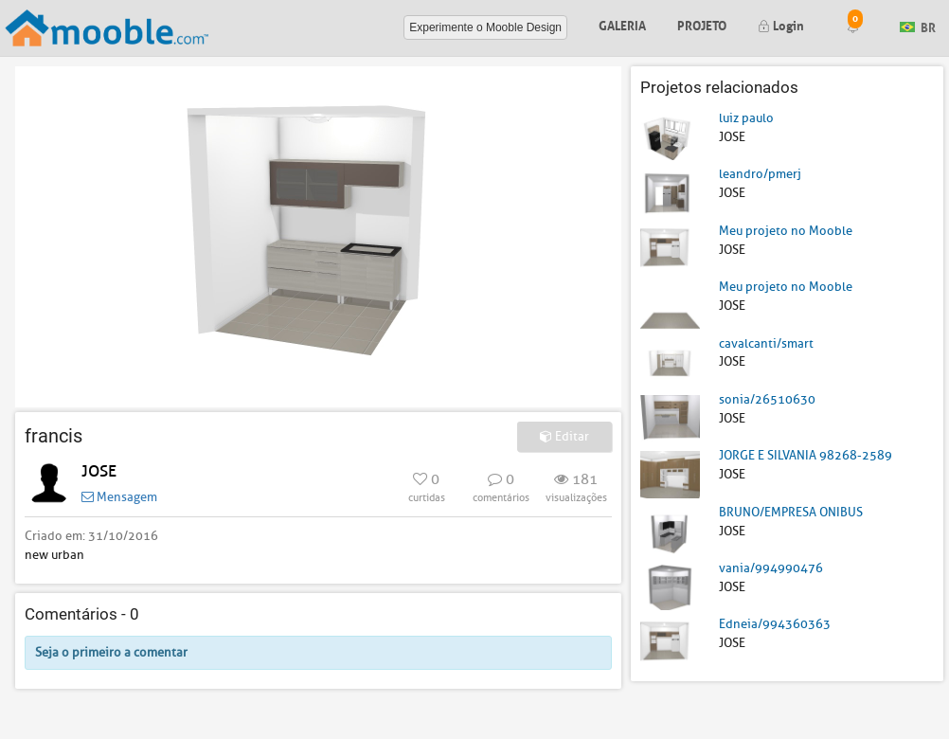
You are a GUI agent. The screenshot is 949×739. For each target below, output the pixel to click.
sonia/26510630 (767, 399)
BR (918, 26)
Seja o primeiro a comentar (111, 652)
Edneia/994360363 (775, 624)
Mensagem (119, 497)
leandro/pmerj (760, 174)
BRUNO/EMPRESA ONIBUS (791, 512)
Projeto (701, 24)
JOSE (98, 471)
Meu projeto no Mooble (785, 231)
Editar (564, 436)
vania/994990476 (771, 568)
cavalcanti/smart (766, 343)
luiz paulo (746, 118)
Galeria (622, 24)
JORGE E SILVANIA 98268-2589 (805, 455)
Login (781, 24)
